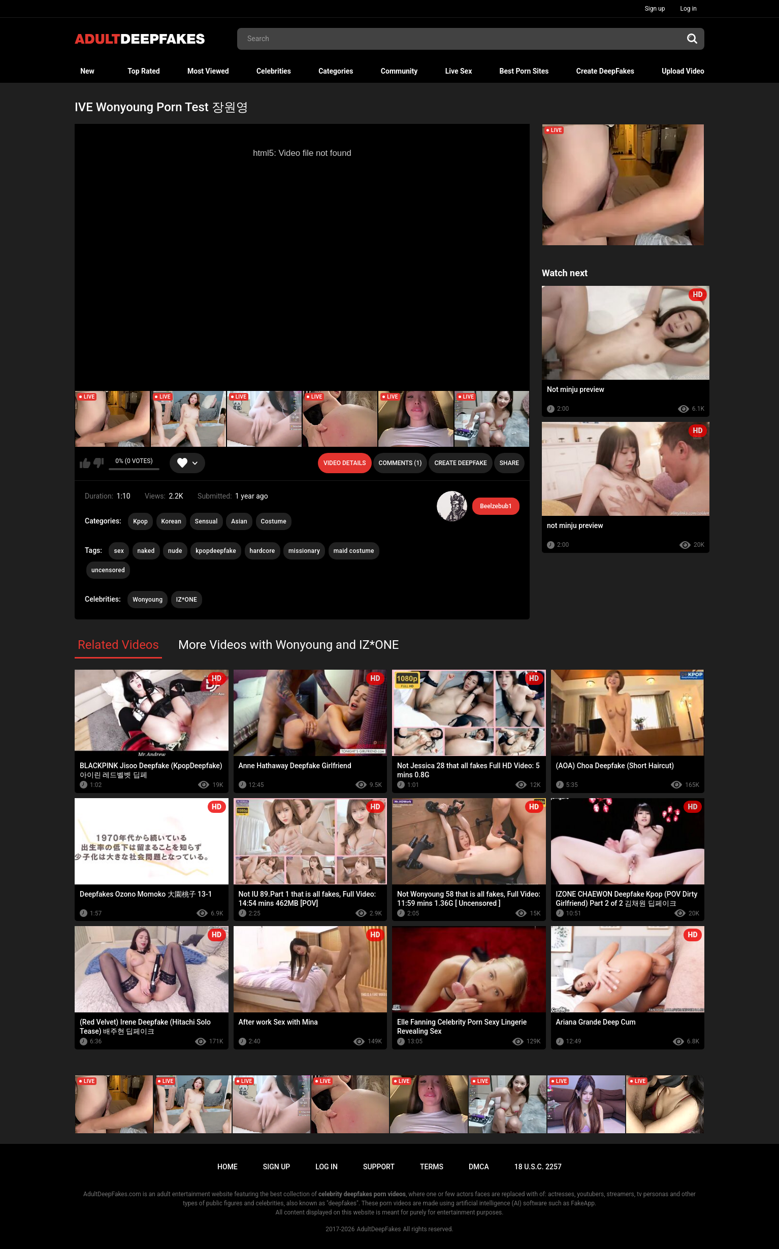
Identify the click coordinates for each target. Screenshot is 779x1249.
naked (146, 550)
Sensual (206, 521)
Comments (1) (400, 463)
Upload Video (683, 71)
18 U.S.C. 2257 (538, 1167)
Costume (273, 521)
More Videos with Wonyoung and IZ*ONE (288, 645)
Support (379, 1167)
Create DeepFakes (605, 71)
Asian (239, 521)
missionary (304, 550)
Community (399, 71)
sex (119, 550)
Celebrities (273, 71)
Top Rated (143, 71)
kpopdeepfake (216, 550)
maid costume (354, 550)
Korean (171, 521)
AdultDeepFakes (379, 1229)
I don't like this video (98, 463)
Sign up (655, 8)
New (87, 71)
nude (175, 550)
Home (227, 1167)
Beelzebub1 (496, 506)
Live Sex (458, 71)
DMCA (479, 1167)
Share (509, 463)
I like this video (85, 463)
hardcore (262, 550)
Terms (431, 1167)
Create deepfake (460, 463)
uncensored (108, 570)
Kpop (140, 521)
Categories (335, 71)
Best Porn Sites (524, 71)
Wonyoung (148, 599)
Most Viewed (208, 71)
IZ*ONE (186, 599)
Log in (688, 8)
